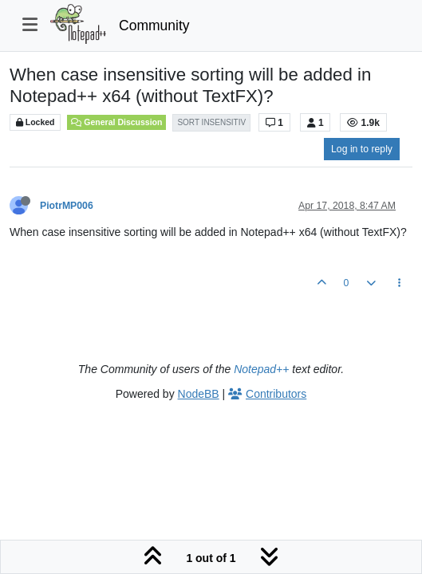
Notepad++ (261, 369)
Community (154, 25)
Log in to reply (361, 149)
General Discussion (116, 122)
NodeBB (198, 393)
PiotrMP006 (66, 205)
